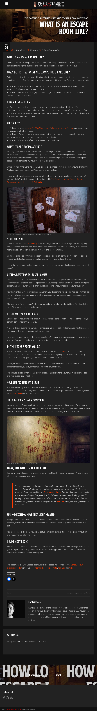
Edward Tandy (16, 394)
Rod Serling (32, 244)
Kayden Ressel (20, 50)
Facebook (46, 568)
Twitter (54, 568)
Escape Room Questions (52, 50)
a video (64, 351)
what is (87, 593)
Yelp (71, 568)
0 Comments (32, 50)
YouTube (61, 568)
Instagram (37, 568)
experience (80, 593)
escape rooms (71, 593)
